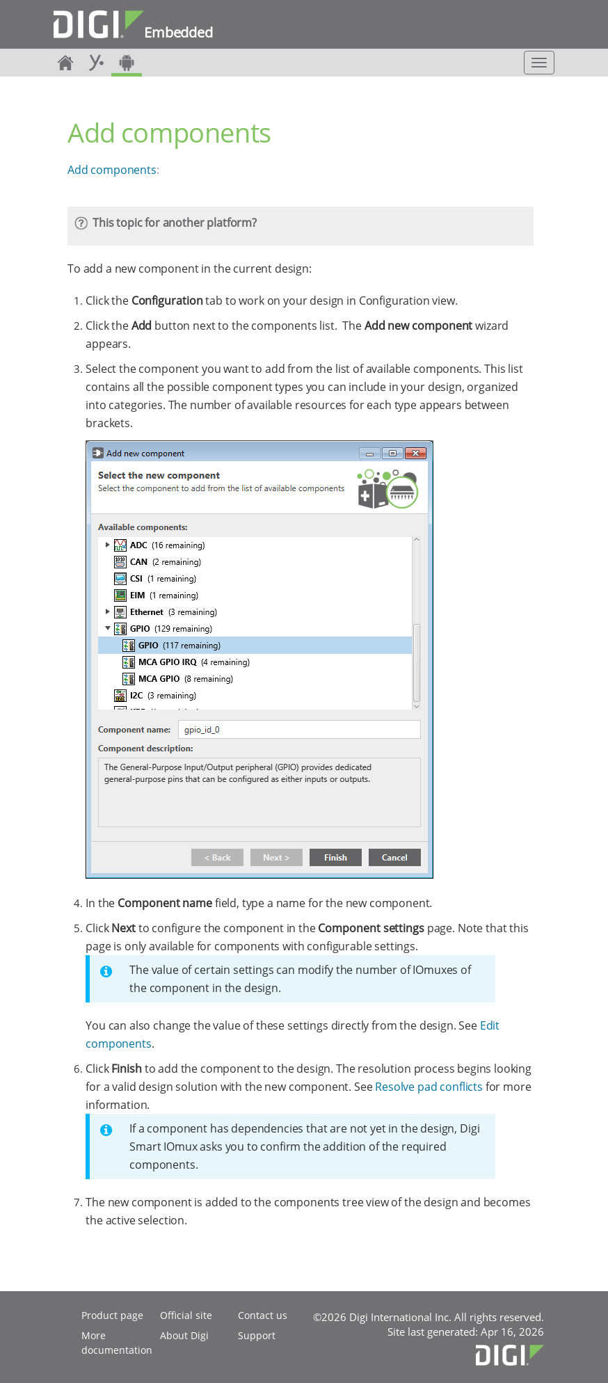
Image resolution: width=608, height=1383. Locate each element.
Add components (112, 169)
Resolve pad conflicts (429, 1086)
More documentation (116, 1343)
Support (256, 1335)
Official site (186, 1315)
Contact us (262, 1315)
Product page (112, 1315)
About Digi (184, 1335)
